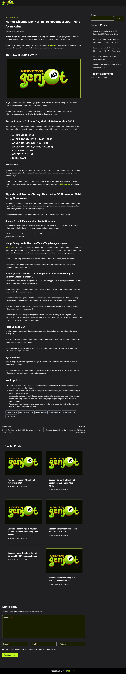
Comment (7, 617)
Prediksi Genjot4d (54, 412)
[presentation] (23, 463)
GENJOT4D (52, 45)
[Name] (15, 644)
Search (93, 15)
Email (34, 644)
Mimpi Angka (10, 248)
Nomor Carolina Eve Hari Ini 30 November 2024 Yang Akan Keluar (22, 429)
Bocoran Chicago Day (26, 412)
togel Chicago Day (63, 184)
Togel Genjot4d (11, 416)
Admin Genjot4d (11, 412)
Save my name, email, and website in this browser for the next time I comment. (31, 649)
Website (63, 644)
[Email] (44, 644)
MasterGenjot (11, 31)
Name (6, 644)
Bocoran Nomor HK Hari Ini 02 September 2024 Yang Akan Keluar (62, 483)
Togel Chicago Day (69, 412)
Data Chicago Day (41, 412)
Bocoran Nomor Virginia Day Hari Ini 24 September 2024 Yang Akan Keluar (23, 532)
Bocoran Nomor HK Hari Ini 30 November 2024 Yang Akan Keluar (65, 429)
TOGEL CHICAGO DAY (12, 17)
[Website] (72, 644)
